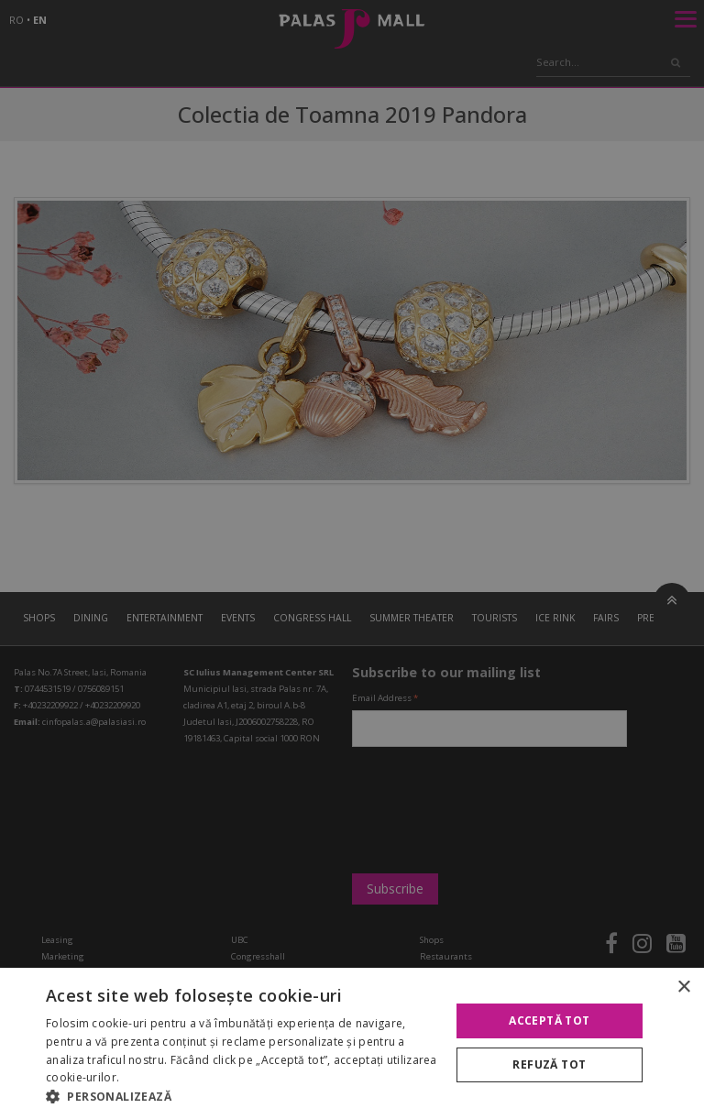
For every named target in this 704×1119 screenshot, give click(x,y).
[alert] (352, 559)
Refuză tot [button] (549, 1064)
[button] (242, 1096)
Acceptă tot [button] (549, 1020)
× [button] (683, 987)
